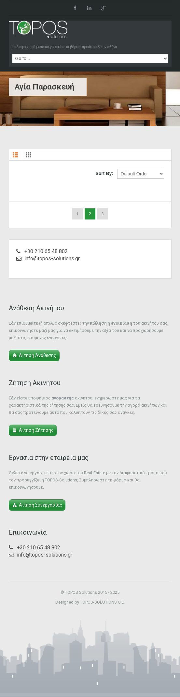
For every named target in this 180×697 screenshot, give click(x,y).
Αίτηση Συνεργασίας (40, 505)
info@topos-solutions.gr (52, 258)
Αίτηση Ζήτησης (36, 430)
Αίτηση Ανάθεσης (37, 355)
